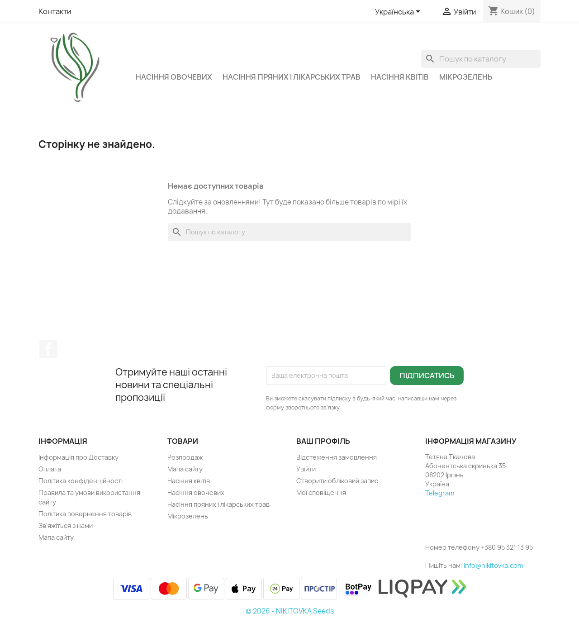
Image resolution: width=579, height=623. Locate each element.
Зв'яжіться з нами (65, 525)
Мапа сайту (56, 537)
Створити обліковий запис (337, 480)
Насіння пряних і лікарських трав (292, 77)
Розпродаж (185, 457)
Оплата (49, 469)
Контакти (54, 11)
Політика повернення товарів (85, 513)
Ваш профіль (323, 441)
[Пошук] (481, 59)
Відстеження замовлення (336, 457)
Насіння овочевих (174, 77)
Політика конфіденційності (80, 480)
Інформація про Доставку (78, 457)
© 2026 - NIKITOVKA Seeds (290, 611)
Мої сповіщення (321, 492)
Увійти (306, 469)
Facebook (48, 349)
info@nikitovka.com (493, 565)
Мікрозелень (465, 77)
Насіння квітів (400, 77)
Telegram (439, 493)
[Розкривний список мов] (399, 12)
